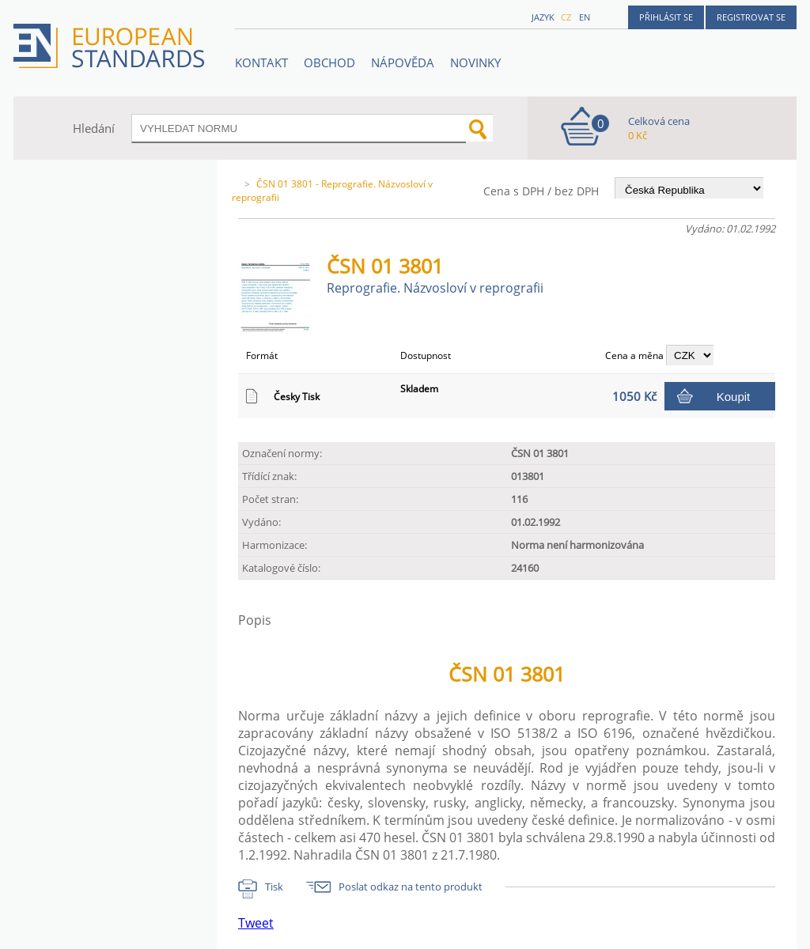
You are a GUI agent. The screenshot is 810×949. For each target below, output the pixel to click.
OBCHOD (329, 62)
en (584, 17)
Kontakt (261, 62)
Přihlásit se (666, 17)
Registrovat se (751, 17)
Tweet (256, 923)
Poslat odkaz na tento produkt (411, 886)
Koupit (734, 396)
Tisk (274, 886)
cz (566, 17)
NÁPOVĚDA (402, 62)
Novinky (475, 62)
